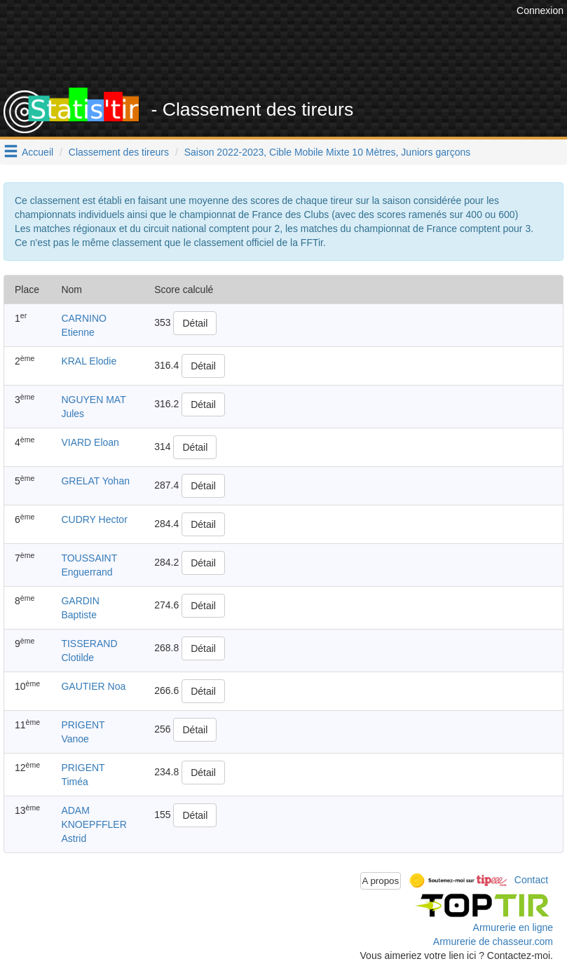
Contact (531, 879)
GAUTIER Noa (93, 686)
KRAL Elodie (88, 361)
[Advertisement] (308, 52)
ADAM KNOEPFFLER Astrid (93, 824)
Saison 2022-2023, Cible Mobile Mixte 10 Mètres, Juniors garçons (327, 152)
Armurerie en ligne (513, 927)
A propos (380, 881)
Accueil (37, 152)
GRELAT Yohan (95, 481)
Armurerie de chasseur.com (493, 941)
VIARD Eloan (89, 442)
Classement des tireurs (119, 152)
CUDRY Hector (94, 519)
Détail (194, 323)
